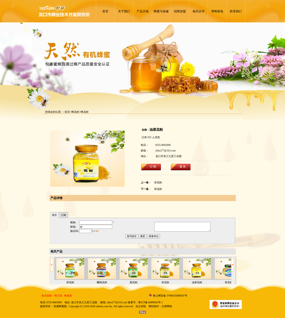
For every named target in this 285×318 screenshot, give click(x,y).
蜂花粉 (75, 112)
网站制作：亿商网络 (160, 306)
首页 (67, 112)
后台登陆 (141, 306)
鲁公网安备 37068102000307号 (170, 295)
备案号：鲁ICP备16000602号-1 (145, 302)
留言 (54, 215)
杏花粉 (158, 182)
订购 (63, 215)
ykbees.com (102, 306)
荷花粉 (158, 189)
